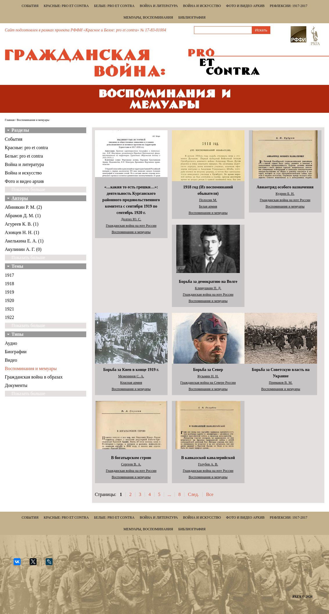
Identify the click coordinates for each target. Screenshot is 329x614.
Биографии (16, 351)
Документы (16, 385)
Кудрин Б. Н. (285, 194)
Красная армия (131, 383)
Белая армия (208, 206)
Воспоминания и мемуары (31, 368)
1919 (9, 292)
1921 (9, 308)
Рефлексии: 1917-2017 (288, 6)
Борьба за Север (208, 369)
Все (209, 494)
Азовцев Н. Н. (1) (22, 232)
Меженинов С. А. (131, 376)
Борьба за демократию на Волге (208, 281)
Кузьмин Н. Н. (208, 376)
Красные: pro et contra (66, 6)
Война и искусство (202, 6)
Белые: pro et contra (114, 6)
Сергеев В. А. (131, 464)
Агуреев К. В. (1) (22, 224)
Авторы (20, 198)
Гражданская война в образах (34, 376)
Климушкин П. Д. (208, 288)
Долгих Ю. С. (131, 219)
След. (193, 494)
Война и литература (159, 6)
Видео (11, 360)
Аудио (11, 343)
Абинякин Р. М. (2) (23, 207)
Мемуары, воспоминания (148, 17)
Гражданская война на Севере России (208, 383)
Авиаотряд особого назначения (284, 187)
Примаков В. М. (281, 383)
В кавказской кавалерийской (208, 458)
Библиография (192, 17)
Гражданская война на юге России (131, 226)
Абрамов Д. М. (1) (23, 215)
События (30, 6)
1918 (9, 283)
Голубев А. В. (208, 464)
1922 (9, 317)
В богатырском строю (131, 458)
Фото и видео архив (245, 6)
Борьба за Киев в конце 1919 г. (131, 369)
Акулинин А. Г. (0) (23, 249)
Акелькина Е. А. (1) (24, 240)
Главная (10, 120)
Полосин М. (208, 200)
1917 (9, 275)
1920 (9, 300)
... (169, 494)
